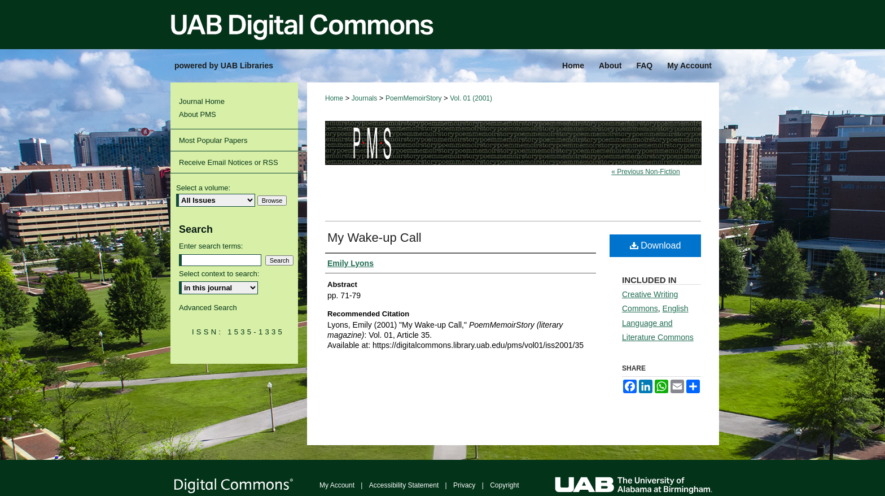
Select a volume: (203, 188)
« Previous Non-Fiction (645, 172)
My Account (336, 485)
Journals (364, 98)
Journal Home (202, 101)
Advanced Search (208, 307)
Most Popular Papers (213, 140)
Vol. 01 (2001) (471, 98)
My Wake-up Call (374, 237)
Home (334, 98)
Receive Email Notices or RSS (228, 162)
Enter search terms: (211, 246)
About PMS (197, 114)
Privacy (464, 485)
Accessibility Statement (404, 485)
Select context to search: (219, 273)
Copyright (504, 485)
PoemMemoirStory (413, 98)
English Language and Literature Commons (658, 322)
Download (655, 245)
